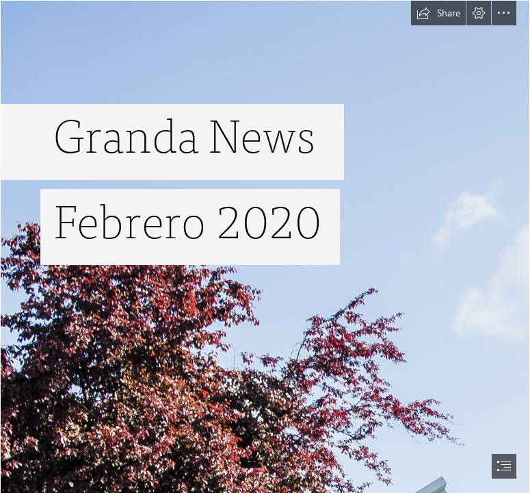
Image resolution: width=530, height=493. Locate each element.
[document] (265, 246)
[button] (438, 13)
